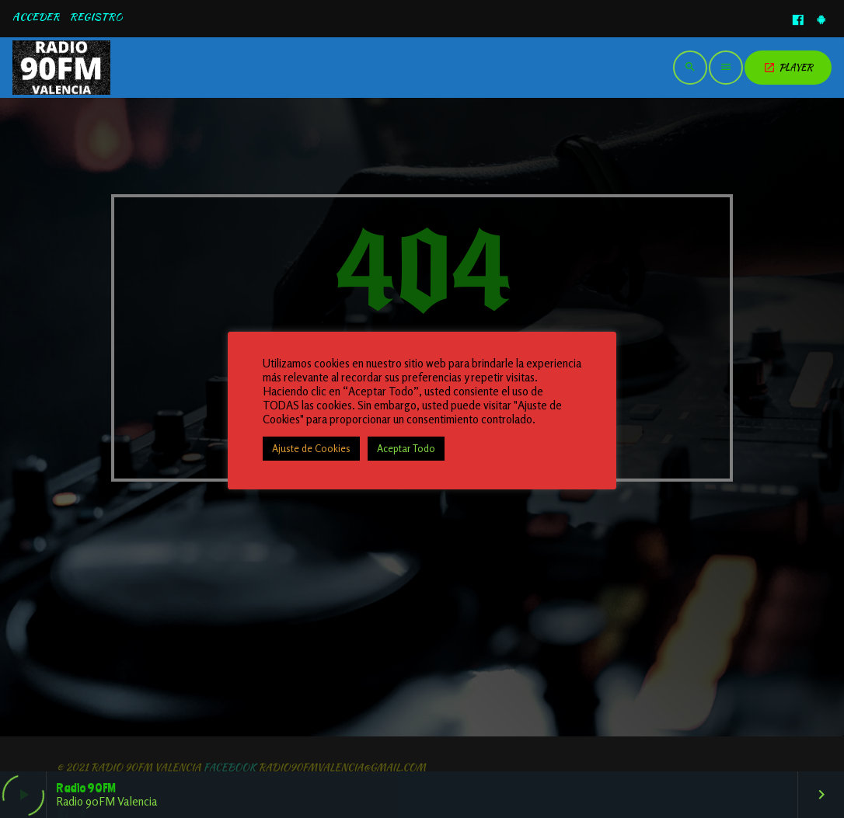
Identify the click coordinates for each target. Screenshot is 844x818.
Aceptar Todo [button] (406, 448)
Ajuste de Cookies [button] (311, 448)
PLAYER (788, 67)
